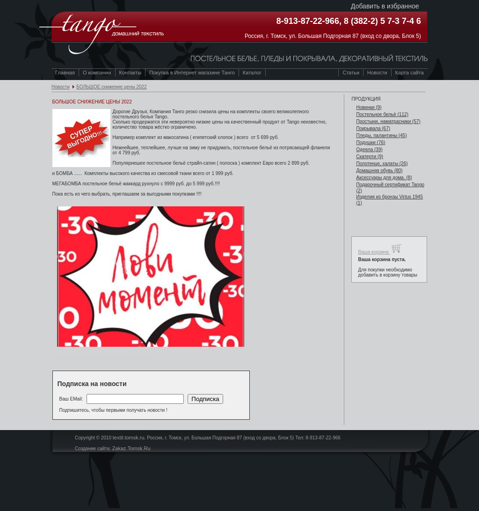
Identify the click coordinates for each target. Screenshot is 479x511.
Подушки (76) (370, 142)
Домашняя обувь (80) (379, 170)
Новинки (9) (368, 107)
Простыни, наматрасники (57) (388, 121)
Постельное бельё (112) (382, 114)
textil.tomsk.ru (129, 437)
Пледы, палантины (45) (381, 135)
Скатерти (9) (369, 156)
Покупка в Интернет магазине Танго (192, 72)
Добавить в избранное (385, 6)
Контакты (130, 72)
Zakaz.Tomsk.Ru (131, 448)
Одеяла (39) (369, 149)
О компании (97, 72)
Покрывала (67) (373, 128)
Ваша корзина (379, 249)
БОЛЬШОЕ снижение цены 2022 (111, 86)
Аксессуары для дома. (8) (384, 177)
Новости (60, 86)
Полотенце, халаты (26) (381, 163)
